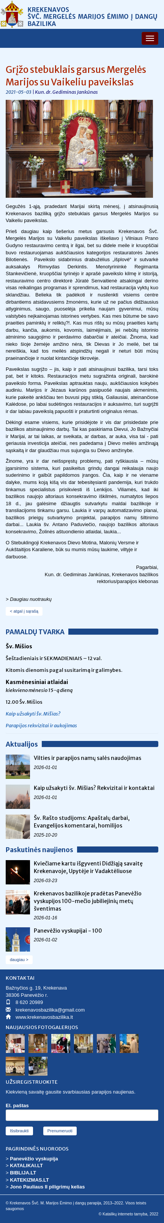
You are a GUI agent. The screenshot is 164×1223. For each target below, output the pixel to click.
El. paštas (17, 1105)
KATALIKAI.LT (26, 1165)
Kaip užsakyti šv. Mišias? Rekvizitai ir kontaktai (94, 788)
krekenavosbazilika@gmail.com (50, 1010)
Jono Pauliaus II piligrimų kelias (47, 1187)
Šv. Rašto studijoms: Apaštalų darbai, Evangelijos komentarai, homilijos (81, 822)
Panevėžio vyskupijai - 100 (68, 930)
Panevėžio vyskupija (34, 1159)
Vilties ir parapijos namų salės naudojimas (87, 758)
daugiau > (19, 959)
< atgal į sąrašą (24, 611)
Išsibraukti (19, 1130)
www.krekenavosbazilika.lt (44, 1017)
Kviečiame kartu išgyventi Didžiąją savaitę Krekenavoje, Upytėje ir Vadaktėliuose (88, 867)
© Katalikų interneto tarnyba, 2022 (128, 1214)
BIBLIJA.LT (23, 1173)
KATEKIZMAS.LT (29, 1180)
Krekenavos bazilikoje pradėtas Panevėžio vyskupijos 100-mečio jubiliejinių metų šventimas (88, 901)
